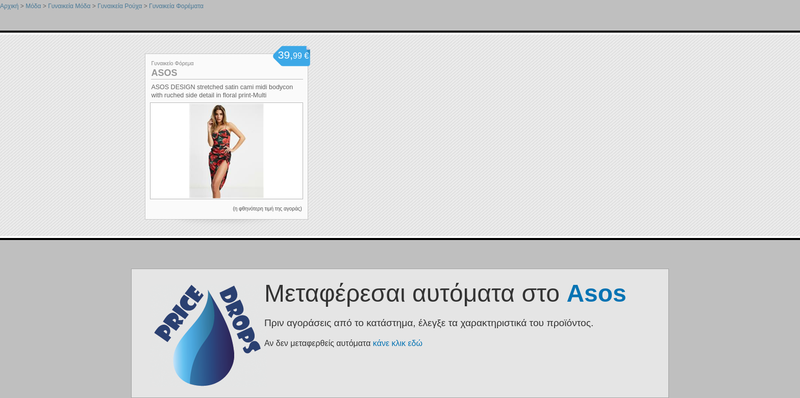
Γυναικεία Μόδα (69, 6)
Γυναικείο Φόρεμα (172, 63)
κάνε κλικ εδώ (397, 343)
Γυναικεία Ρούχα (119, 6)
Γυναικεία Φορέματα (176, 6)
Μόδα (33, 6)
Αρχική (9, 6)
